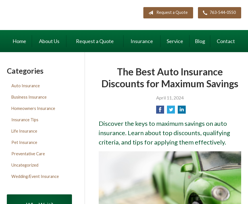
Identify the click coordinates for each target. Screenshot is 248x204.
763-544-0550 (218, 12)
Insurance (142, 41)
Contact (226, 41)
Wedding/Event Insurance (35, 176)
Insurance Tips (24, 119)
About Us (49, 41)
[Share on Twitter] (171, 111)
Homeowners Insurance (33, 108)
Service (175, 41)
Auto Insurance (25, 85)
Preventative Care (28, 153)
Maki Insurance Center (55, 16)
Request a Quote (167, 12)
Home (19, 41)
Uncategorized (24, 165)
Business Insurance (29, 97)
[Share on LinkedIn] (182, 111)
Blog (200, 41)
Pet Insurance (24, 142)
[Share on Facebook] (160, 111)
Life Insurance (24, 131)
